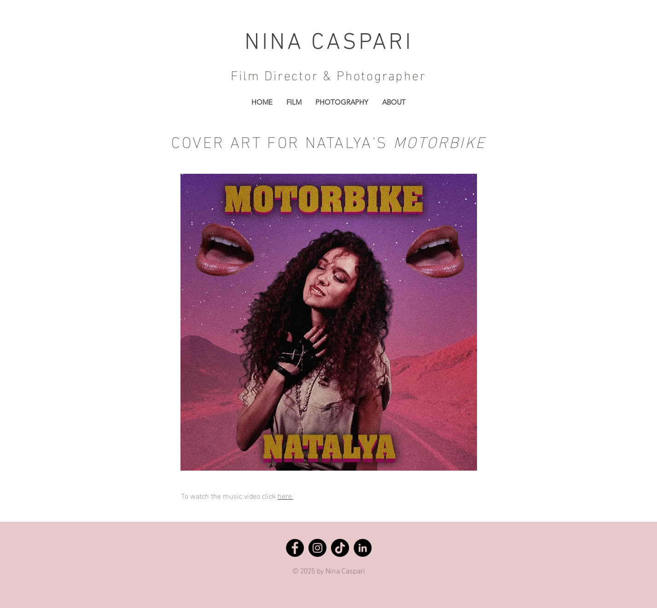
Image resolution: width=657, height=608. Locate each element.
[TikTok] (340, 548)
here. (285, 495)
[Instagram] (317, 548)
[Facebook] (295, 548)
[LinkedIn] (363, 548)
